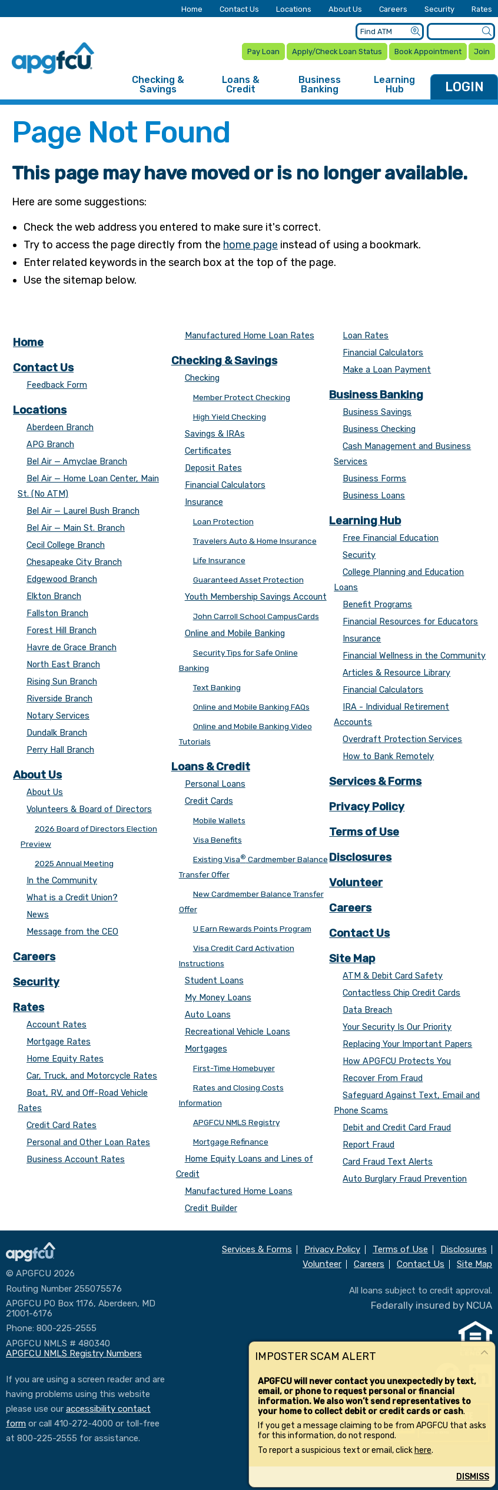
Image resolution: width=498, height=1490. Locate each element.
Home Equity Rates (65, 1059)
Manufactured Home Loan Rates (249, 336)
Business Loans (374, 496)
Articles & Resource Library (396, 673)
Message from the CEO (72, 932)
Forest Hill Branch (61, 631)
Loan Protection (223, 521)
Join (482, 51)
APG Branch (50, 445)
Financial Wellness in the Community (414, 656)
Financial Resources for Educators (410, 622)
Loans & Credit (241, 84)
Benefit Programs (377, 605)
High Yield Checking (229, 416)
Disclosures (360, 857)
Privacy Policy (366, 806)
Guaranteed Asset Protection (248, 579)
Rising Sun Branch (61, 682)
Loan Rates (366, 336)
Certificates (208, 451)
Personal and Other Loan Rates (88, 1143)
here (422, 1450)
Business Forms (374, 479)
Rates (482, 10)
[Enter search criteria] (461, 31)
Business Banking (319, 84)
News (37, 915)
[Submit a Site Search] (487, 31)
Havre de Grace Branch (71, 648)
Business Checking (379, 429)
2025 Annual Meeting (74, 863)
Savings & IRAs (215, 434)
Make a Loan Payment (387, 370)
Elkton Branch (53, 596)
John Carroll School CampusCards (256, 616)
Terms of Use (364, 832)
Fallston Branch (57, 613)
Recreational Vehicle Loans (237, 1032)
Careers (393, 10)
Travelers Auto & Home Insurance (255, 541)
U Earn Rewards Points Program (252, 928)
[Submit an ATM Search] (415, 31)
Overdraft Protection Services (402, 739)
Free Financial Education (391, 538)
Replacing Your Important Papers (407, 1044)
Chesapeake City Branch (74, 562)
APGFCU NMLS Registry (236, 1122)
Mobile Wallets (219, 820)
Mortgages (206, 1049)
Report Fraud (368, 1145)
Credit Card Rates (61, 1125)
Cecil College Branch (65, 545)
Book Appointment (428, 51)
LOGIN (464, 87)
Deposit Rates (213, 468)
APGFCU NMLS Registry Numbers (74, 1353)
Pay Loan (263, 51)
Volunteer (356, 882)
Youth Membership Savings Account (256, 597)
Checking (202, 378)
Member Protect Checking (241, 397)
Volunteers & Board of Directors (89, 809)
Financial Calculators (225, 485)
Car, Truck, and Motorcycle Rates (91, 1076)
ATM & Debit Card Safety (393, 976)
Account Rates (56, 1025)
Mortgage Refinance (230, 1141)
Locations (293, 10)
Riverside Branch (59, 699)
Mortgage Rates (58, 1042)
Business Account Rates (75, 1160)
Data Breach (367, 1010)
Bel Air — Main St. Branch (75, 528)
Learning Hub (394, 84)
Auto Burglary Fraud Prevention (405, 1179)
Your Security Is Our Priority (397, 1027)
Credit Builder (211, 1208)
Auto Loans (208, 1015)
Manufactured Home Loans (239, 1191)
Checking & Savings (158, 84)
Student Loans (214, 981)
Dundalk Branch (56, 733)
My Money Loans (218, 998)
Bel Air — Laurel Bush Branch (83, 511)
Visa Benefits (217, 839)
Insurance (204, 502)
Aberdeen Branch (60, 428)
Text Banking (217, 687)
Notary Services (57, 716)
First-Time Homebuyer (234, 1068)
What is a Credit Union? (72, 898)
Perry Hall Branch (60, 750)
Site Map (352, 958)
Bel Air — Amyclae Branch (76, 462)
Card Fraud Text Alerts (388, 1162)
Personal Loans (215, 784)
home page (250, 244)
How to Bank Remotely (388, 756)
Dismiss (472, 1477)
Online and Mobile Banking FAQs (251, 706)
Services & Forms (375, 781)
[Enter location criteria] (390, 31)
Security (439, 10)
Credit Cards (209, 801)
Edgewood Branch (61, 579)
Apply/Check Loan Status (337, 51)
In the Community (61, 881)
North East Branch (63, 665)
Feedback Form (56, 385)
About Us (345, 10)
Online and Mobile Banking (235, 633)
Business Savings (377, 412)
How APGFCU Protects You (397, 1061)
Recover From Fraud (383, 1078)
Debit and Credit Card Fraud (397, 1128)
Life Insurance (219, 560)
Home (191, 10)
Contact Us (239, 10)
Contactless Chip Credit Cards (401, 993)
